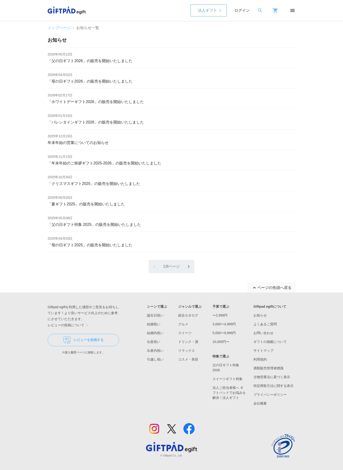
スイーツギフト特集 (227, 379)
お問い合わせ (263, 333)
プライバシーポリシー (270, 394)
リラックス (186, 350)
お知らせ (260, 315)
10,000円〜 (220, 342)
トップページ (59, 28)
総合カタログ (188, 315)
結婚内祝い (155, 333)
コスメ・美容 (188, 359)
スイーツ (185, 333)
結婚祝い (153, 324)
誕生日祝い (155, 315)
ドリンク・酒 (188, 342)
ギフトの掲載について (270, 342)
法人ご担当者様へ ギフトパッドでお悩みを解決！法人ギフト (229, 393)
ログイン (242, 10)
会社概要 (260, 403)
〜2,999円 (219, 315)
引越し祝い (155, 359)
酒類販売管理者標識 (268, 368)
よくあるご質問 (265, 324)
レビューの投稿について (69, 325)
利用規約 (260, 359)
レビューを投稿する (83, 340)
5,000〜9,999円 (224, 333)
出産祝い (153, 342)
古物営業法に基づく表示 (271, 377)
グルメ (183, 324)
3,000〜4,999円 (224, 324)
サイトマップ (263, 350)
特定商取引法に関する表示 (273, 386)
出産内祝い (155, 350)
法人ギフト (207, 10)
